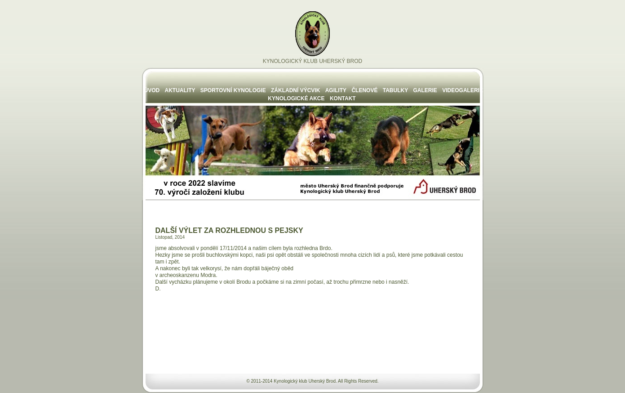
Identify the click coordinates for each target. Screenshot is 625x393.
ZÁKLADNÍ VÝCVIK (295, 90)
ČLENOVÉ (364, 90)
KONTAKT (343, 98)
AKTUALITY (180, 90)
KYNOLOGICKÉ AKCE (296, 98)
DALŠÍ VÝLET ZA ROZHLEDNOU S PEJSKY (229, 230)
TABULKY (395, 90)
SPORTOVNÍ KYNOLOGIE (233, 90)
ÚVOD (152, 90)
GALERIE (425, 90)
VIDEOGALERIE (462, 90)
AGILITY (335, 90)
